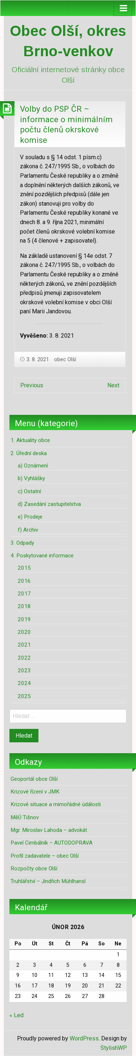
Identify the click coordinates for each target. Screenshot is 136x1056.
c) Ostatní (29, 491)
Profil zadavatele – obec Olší (45, 856)
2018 (24, 606)
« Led (16, 1015)
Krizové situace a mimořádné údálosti (56, 804)
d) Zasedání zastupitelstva (49, 504)
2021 (24, 645)
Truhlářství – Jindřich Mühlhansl (48, 881)
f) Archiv (28, 530)
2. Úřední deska (29, 453)
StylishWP (113, 1047)
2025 (24, 696)
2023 (24, 670)
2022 (24, 658)
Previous (31, 385)
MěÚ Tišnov (25, 817)
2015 (24, 568)
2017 (24, 593)
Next (113, 385)
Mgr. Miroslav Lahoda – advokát (49, 830)
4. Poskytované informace (42, 555)
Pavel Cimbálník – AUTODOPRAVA (51, 843)
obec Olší (65, 359)
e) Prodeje (30, 516)
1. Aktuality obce (30, 440)
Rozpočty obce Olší (34, 868)
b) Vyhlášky (31, 478)
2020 (24, 632)
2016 (24, 581)
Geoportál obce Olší (34, 779)
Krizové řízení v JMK (35, 791)
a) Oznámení (33, 465)
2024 (24, 683)
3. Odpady (22, 543)
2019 (24, 619)
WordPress (84, 1038)
